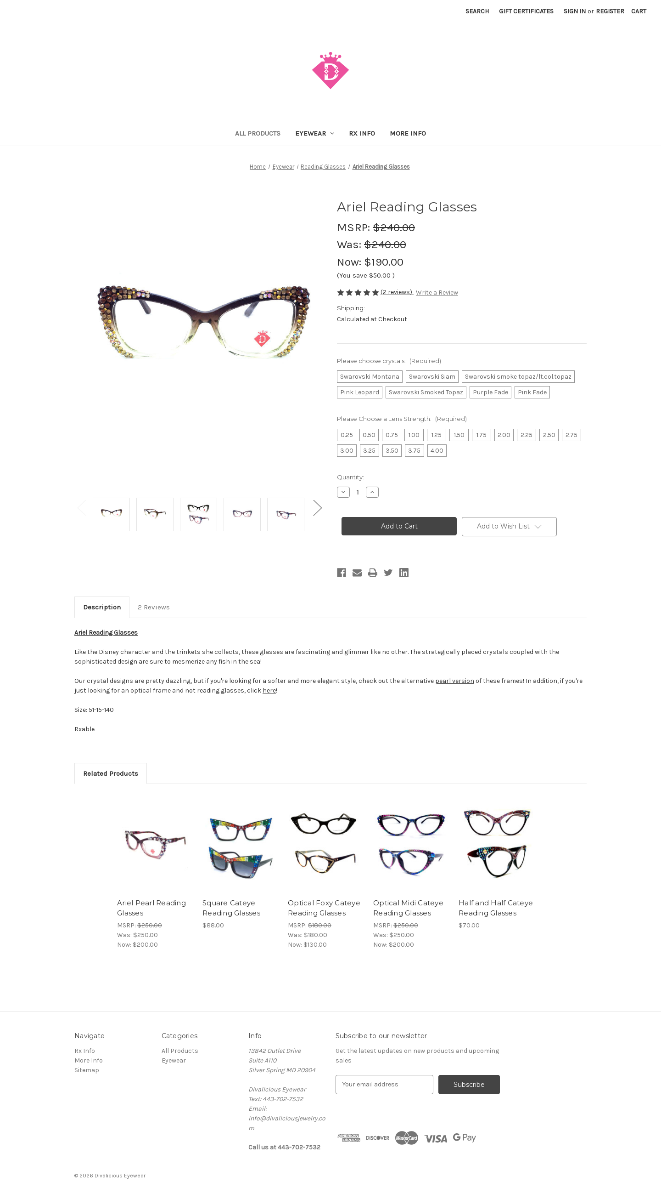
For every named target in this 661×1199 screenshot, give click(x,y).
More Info (408, 133)
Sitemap (86, 1070)
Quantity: (350, 477)
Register (610, 11)
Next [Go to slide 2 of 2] (317, 508)
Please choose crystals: (389, 360)
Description (102, 607)
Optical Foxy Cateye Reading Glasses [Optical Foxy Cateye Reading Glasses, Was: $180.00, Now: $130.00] (324, 908)
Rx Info (362, 133)
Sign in (575, 11)
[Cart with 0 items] (638, 11)
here (269, 690)
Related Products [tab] (110, 773)
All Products (257, 133)
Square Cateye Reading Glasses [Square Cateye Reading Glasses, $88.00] (231, 908)
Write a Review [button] (437, 292)
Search (477, 11)
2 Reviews (154, 607)
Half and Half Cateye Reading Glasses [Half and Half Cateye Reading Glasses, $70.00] (496, 908)
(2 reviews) (397, 292)
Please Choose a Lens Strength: (402, 418)
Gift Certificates (526, 11)
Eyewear (315, 133)
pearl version (454, 681)
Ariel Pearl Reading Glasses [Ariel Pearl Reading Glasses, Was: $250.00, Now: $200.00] (151, 908)
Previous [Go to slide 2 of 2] (81, 508)
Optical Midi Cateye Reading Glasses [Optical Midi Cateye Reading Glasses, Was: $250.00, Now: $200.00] (408, 908)
